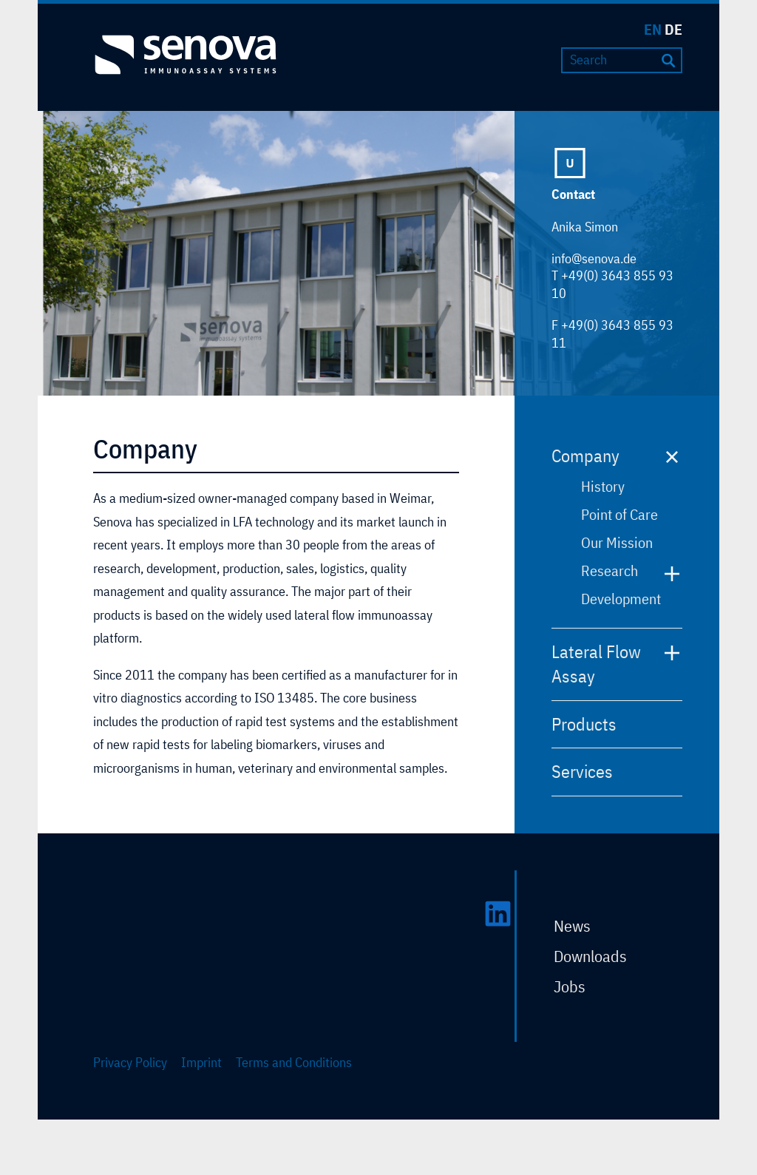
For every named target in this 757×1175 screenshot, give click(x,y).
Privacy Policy (130, 1062)
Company (585, 455)
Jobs (569, 986)
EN (653, 29)
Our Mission (617, 542)
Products (584, 724)
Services (582, 771)
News (572, 925)
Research (609, 570)
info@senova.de (594, 258)
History (603, 486)
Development (621, 599)
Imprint (201, 1062)
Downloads (590, 955)
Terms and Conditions (294, 1062)
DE (673, 29)
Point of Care (619, 514)
